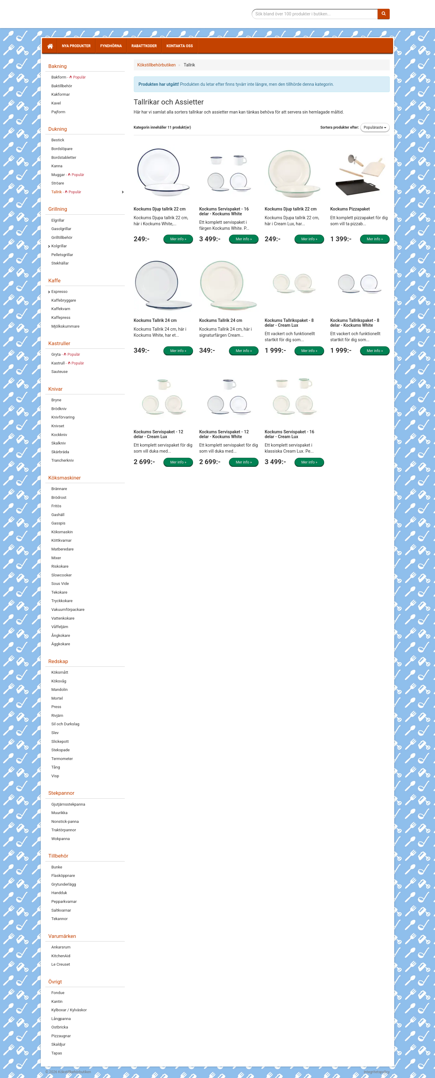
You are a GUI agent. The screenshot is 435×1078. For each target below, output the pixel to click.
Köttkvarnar (61, 540)
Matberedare (62, 549)
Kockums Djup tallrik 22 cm (160, 209)
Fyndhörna (111, 46)
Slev (55, 732)
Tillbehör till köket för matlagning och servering (88, 14)
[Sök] (384, 14)
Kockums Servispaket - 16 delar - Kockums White (224, 211)
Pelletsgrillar (62, 254)
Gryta (65, 354)
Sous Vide (60, 583)
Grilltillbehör (61, 237)
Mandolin (59, 689)
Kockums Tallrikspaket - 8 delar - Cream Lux (289, 322)
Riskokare (60, 566)
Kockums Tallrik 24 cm (155, 320)
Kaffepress (60, 317)
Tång (55, 767)
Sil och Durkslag (65, 724)
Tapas (56, 1053)
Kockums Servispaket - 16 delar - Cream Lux (289, 434)
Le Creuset (60, 964)
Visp (55, 776)
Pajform (58, 112)
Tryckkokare (61, 600)
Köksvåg (58, 681)
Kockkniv (59, 434)
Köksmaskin (62, 532)
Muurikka (59, 812)
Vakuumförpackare (68, 609)
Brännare (59, 488)
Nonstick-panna (65, 821)
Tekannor (59, 918)
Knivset (57, 426)
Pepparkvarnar (64, 901)
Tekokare (59, 592)
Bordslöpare (61, 148)
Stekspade (60, 750)
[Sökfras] (315, 14)
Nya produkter (76, 46)
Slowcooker (61, 575)
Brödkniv (58, 408)
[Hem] (49, 45)
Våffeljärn (59, 626)
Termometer (62, 758)
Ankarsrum (60, 947)
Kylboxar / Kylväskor (69, 1010)
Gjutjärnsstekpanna (68, 804)
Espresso (59, 291)
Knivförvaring (63, 417)
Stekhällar (60, 263)
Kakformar (60, 94)
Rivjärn (57, 715)
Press (56, 706)
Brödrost (58, 497)
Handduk (59, 892)
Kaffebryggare (63, 300)
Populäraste (375, 127)
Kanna (57, 166)
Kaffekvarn (60, 308)
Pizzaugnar (61, 1036)
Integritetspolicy (377, 1072)
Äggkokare (60, 644)
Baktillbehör (61, 86)
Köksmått (59, 672)
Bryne (56, 400)
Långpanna (61, 1018)
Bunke (56, 867)
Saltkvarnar (61, 910)
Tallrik (66, 192)
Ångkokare (60, 635)
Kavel (56, 103)
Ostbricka (59, 1027)
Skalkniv (58, 443)
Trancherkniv (62, 460)
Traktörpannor (63, 830)
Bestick (57, 140)
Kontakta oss (179, 46)
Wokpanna (60, 838)
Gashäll (57, 514)
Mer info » (178, 239)
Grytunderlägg (63, 884)
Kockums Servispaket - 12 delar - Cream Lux (158, 434)
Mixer (56, 558)
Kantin (57, 1001)
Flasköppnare (63, 875)
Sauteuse (59, 371)
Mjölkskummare (65, 326)
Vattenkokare (62, 618)
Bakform (68, 77)
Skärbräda (60, 452)
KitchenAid (60, 956)
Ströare (57, 183)
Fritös (56, 506)
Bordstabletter (63, 157)
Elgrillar (57, 220)
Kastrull (67, 363)
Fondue (57, 992)
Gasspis (58, 523)
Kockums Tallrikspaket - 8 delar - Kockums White (354, 322)
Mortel (57, 698)
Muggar (67, 174)
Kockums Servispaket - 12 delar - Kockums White (224, 434)
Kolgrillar (59, 246)
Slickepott (60, 741)
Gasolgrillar (61, 228)
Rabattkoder (144, 46)
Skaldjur (58, 1044)
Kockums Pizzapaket (350, 209)
